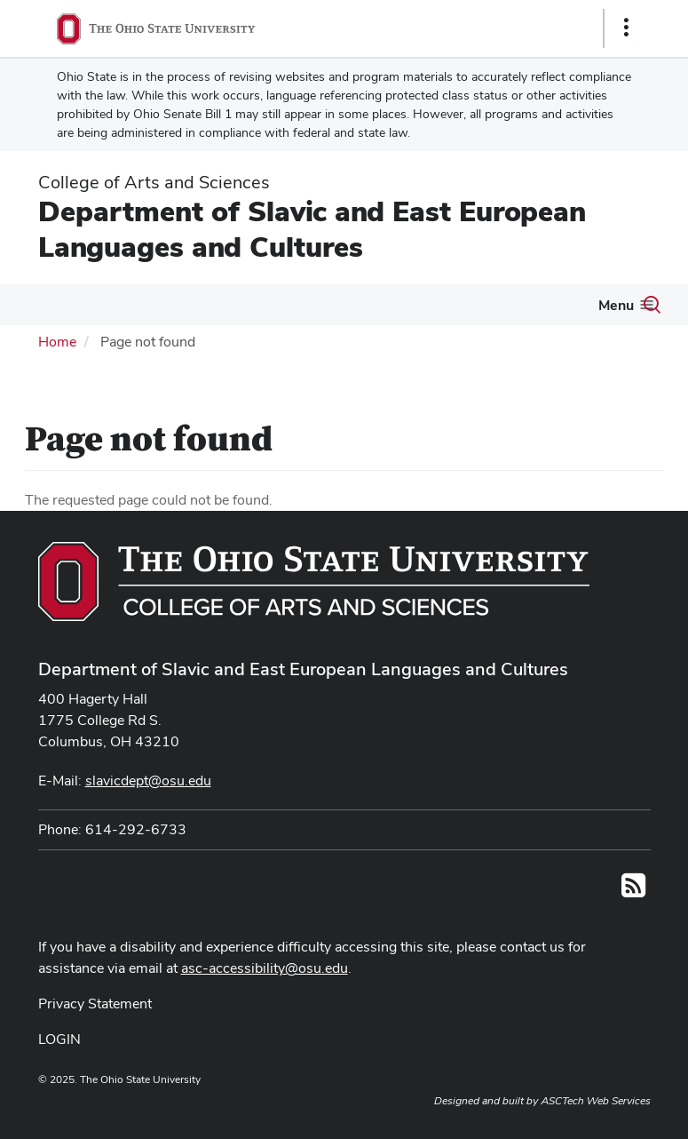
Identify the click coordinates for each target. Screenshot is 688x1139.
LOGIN (59, 1039)
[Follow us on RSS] (633, 890)
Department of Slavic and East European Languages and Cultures (312, 229)
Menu (616, 305)
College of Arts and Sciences (154, 182)
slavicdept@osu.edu (148, 780)
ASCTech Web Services (596, 1101)
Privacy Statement (95, 1003)
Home (57, 341)
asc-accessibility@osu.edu (264, 968)
